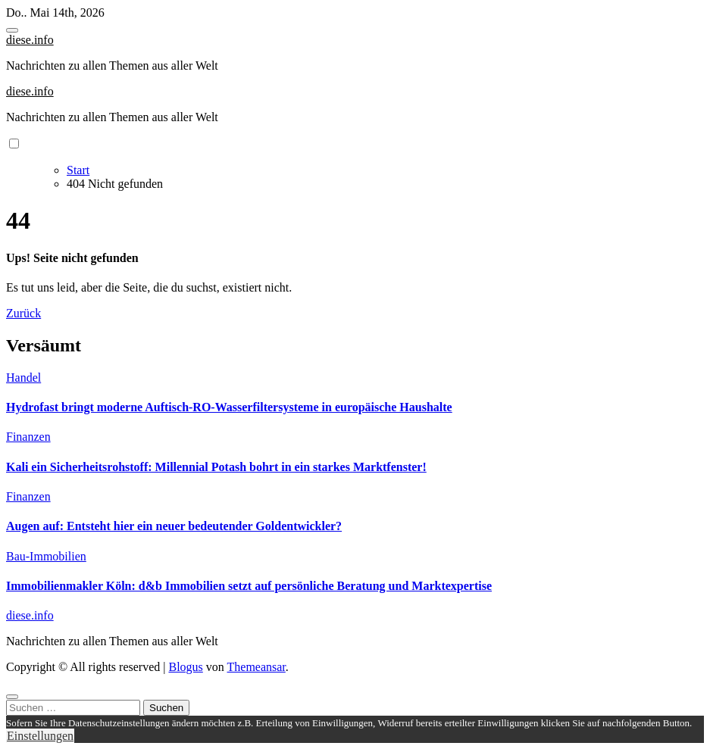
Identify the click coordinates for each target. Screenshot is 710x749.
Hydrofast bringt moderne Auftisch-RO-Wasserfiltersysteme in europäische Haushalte (229, 407)
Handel (23, 377)
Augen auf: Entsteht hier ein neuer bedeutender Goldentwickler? (174, 526)
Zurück (23, 313)
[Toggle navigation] (12, 30)
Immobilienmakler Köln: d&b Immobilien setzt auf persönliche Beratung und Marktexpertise (249, 585)
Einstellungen (40, 735)
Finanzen (28, 436)
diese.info (30, 39)
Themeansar (256, 666)
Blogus (185, 666)
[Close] (12, 696)
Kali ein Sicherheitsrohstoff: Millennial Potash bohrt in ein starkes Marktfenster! (216, 466)
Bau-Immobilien (46, 556)
